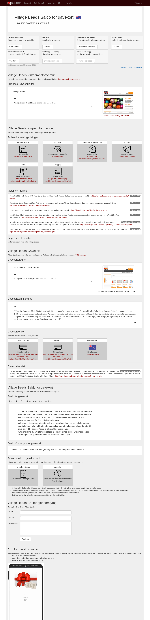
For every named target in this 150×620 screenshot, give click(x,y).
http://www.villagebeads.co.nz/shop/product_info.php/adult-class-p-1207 (106, 224)
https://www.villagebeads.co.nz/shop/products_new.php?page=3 (32, 232)
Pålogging (138, 3)
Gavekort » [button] (13, 61)
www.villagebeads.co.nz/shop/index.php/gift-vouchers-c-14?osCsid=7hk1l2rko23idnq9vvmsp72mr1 (24, 356)
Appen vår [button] (51, 3)
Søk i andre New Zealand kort (131, 67)
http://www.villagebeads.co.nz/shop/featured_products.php (30, 205)
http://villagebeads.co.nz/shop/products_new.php (89, 210)
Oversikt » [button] (47, 47)
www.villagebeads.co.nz (23, 156)
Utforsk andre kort (92, 354)
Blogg (60, 3)
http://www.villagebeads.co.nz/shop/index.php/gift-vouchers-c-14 (78, 376)
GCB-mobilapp (80, 255)
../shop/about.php (57, 156)
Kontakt (68, 3)
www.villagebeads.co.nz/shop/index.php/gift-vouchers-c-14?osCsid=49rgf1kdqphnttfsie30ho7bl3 (59, 356)
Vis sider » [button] (117, 47)
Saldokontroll (39, 3)
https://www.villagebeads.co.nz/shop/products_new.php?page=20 (44, 217)
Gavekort (27, 3)
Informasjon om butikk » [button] (87, 47)
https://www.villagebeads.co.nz (69, 79)
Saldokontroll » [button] (14, 47)
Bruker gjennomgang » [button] (52, 61)
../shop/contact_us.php (127, 156)
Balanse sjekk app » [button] (86, 61)
